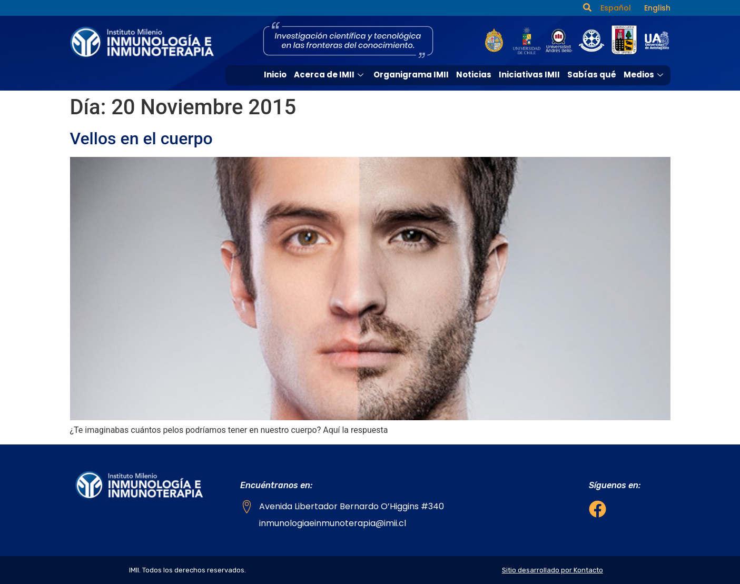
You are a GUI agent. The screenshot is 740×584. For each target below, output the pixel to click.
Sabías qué (591, 74)
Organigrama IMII (411, 74)
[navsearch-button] (587, 8)
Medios (645, 74)
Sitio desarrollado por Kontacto (552, 570)
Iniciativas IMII (529, 74)
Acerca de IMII (330, 74)
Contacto (645, 93)
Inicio (275, 74)
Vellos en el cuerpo (141, 138)
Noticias (473, 74)
